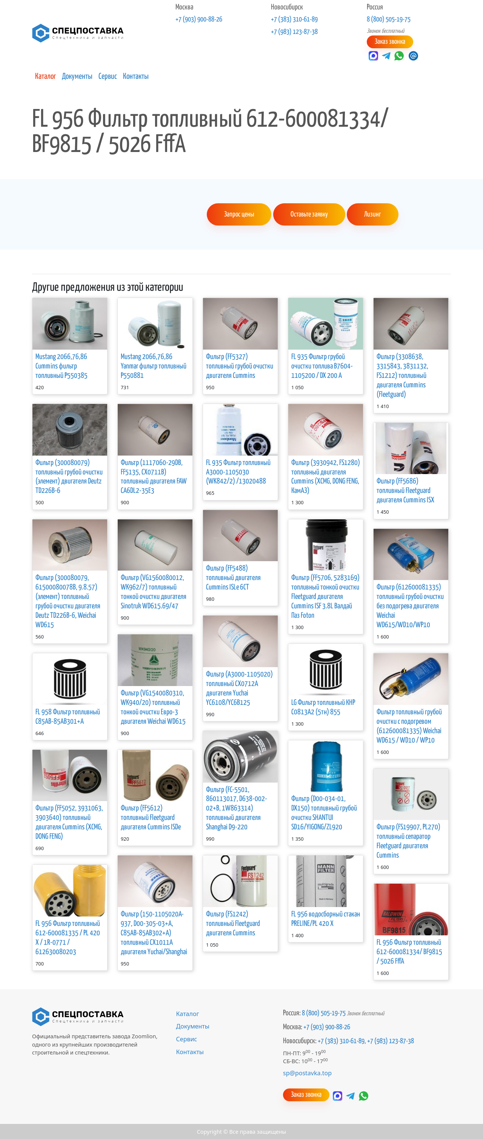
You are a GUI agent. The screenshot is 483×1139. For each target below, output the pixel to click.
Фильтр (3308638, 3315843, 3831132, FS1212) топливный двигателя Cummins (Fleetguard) (402, 375)
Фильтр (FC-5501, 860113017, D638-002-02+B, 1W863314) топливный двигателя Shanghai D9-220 (236, 808)
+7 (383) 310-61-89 (294, 19)
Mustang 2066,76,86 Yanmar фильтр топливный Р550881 (153, 366)
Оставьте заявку (308, 213)
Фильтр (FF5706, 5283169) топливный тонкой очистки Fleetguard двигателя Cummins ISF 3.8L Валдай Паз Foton (325, 596)
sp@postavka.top (307, 1072)
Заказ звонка (390, 41)
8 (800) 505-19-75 (389, 19)
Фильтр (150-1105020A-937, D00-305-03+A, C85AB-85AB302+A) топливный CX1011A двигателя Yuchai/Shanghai (154, 932)
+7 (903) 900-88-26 (198, 19)
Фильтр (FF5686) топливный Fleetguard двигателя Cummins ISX (405, 490)
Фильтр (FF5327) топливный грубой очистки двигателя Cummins (239, 366)
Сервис (107, 76)
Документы (77, 76)
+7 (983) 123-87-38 (294, 32)
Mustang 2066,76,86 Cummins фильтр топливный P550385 (61, 366)
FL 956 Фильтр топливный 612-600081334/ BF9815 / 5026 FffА (409, 951)
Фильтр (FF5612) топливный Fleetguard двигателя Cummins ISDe (151, 817)
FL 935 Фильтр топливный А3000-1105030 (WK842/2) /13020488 (238, 472)
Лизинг (371, 213)
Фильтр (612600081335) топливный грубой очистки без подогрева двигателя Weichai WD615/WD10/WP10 (410, 605)
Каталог (45, 76)
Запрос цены (239, 213)
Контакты (136, 76)
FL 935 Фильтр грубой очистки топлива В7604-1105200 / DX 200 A (322, 366)
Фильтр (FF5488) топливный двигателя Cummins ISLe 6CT (233, 577)
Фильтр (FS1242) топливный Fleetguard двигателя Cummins (233, 923)
